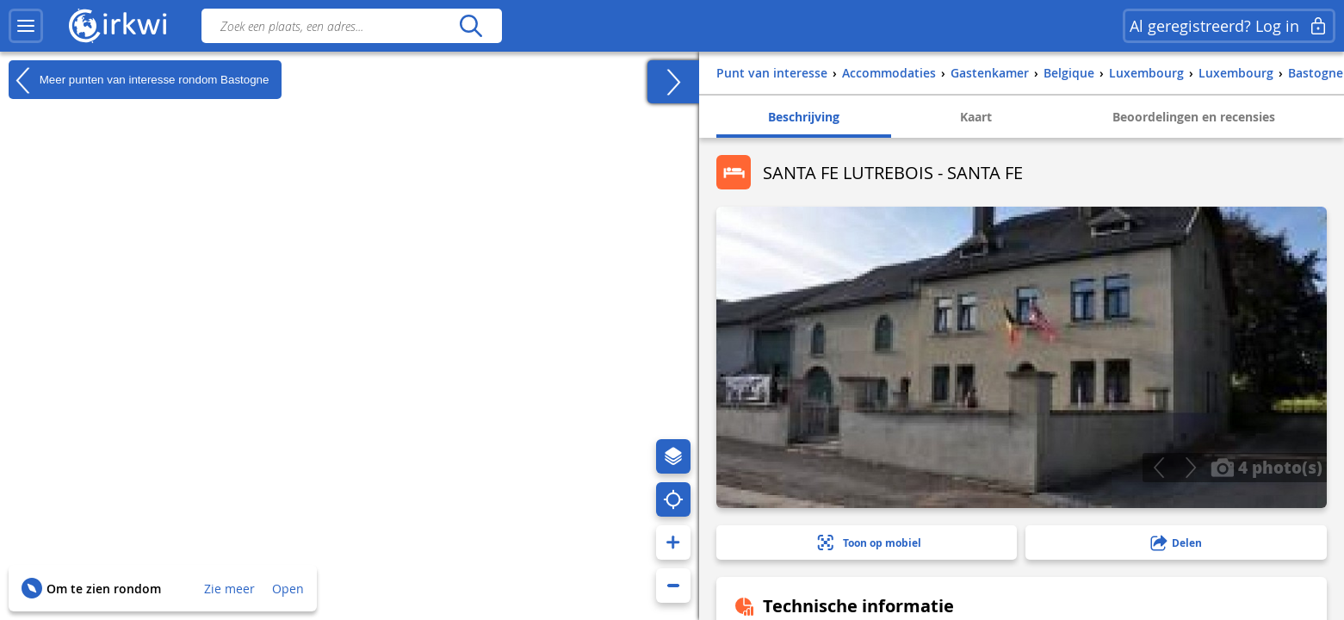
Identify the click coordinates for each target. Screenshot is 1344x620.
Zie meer (229, 588)
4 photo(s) (1266, 467)
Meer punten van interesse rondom (139, 80)
